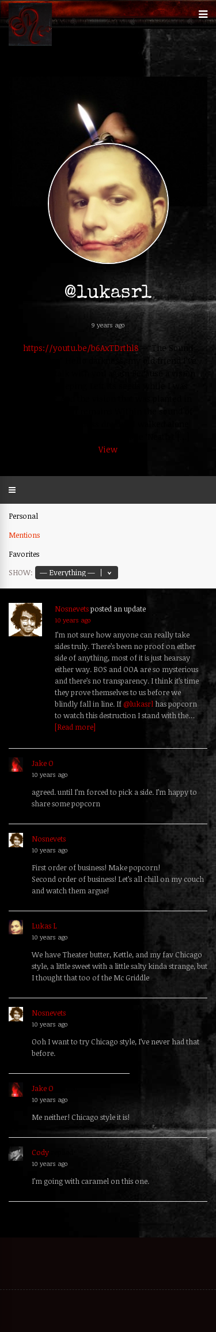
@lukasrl (138, 704)
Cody (40, 1152)
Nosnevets (72, 608)
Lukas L (44, 925)
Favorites (24, 554)
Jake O (43, 763)
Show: (21, 572)
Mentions (24, 535)
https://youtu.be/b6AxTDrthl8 (81, 347)
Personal (23, 516)
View (108, 449)
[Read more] (75, 727)
